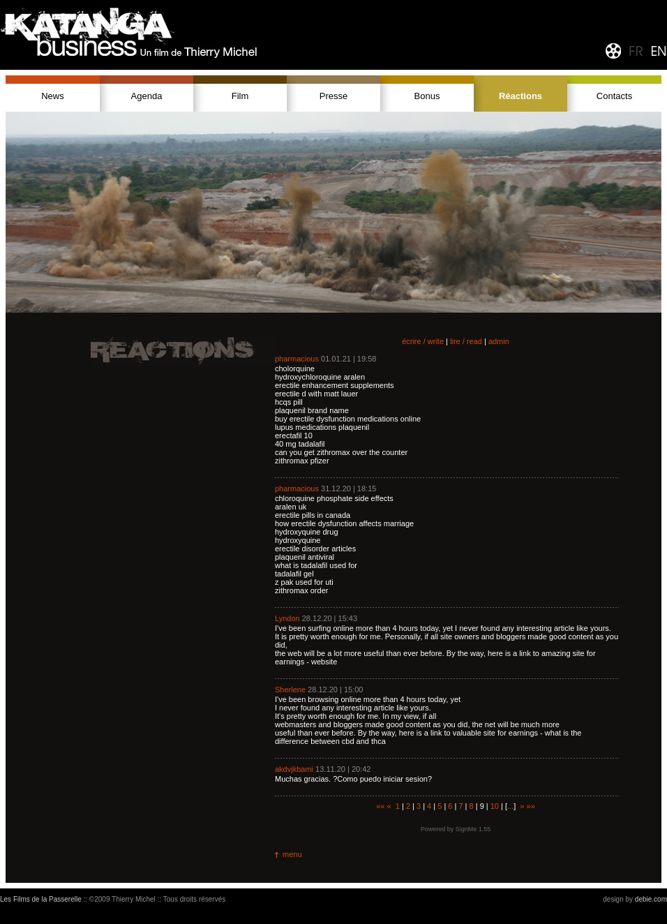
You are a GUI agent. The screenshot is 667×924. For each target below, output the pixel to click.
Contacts (614, 96)
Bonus (427, 96)
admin (498, 341)
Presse (333, 96)
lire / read (466, 341)
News (52, 96)
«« (380, 806)
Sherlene (290, 689)
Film (240, 96)
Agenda (147, 96)
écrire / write (423, 341)
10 (494, 806)
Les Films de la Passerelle (41, 899)
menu (292, 854)
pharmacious (297, 359)
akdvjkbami (294, 769)
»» (531, 806)
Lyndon (287, 618)
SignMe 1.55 (473, 829)
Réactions (520, 96)
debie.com (651, 899)
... (510, 806)
